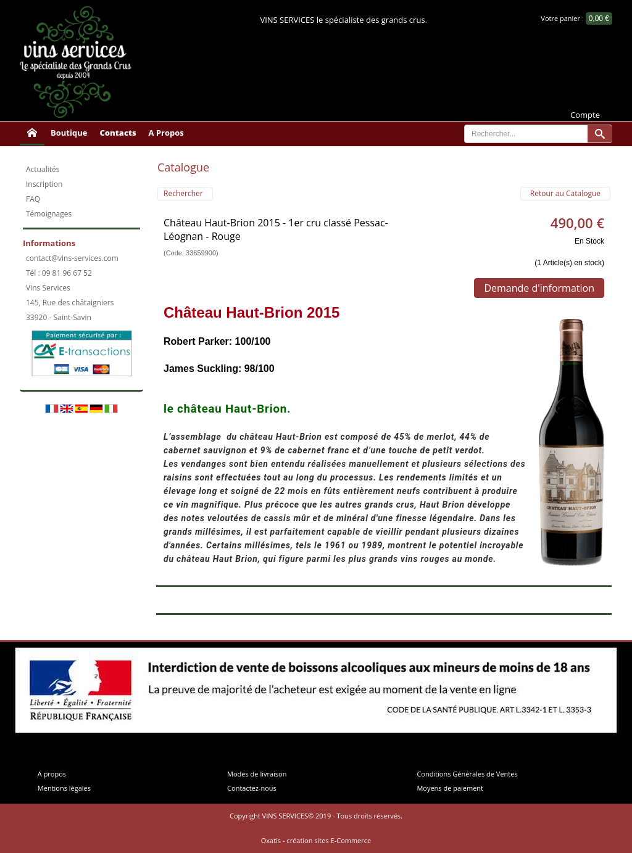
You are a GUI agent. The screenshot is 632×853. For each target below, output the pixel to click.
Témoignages (49, 213)
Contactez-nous (251, 788)
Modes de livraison (256, 773)
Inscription (44, 184)
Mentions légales (64, 788)
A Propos (166, 132)
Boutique (69, 132)
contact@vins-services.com (72, 258)
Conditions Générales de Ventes (467, 773)
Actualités (42, 169)
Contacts (117, 132)
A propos (52, 773)
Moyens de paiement (450, 788)
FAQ (33, 199)
